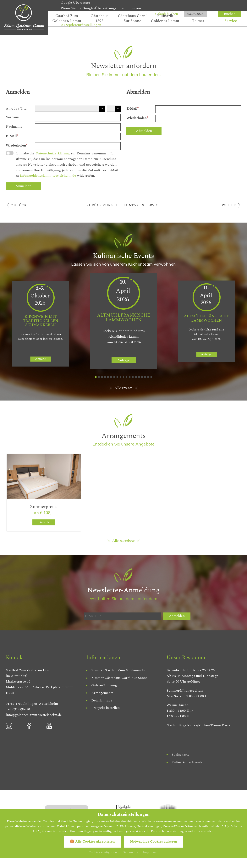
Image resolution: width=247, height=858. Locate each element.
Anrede (11, 108)
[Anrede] (70, 109)
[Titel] (114, 109)
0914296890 (21, 709)
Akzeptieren (70, 24)
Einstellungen (90, 24)
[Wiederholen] (78, 146)
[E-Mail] (78, 136)
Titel (23, 108)
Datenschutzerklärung (53, 153)
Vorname (13, 117)
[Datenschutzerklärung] (10, 153)
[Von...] (195, 14)
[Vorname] (78, 117)
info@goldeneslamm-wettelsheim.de (48, 175)
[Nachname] (78, 127)
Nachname (14, 126)
